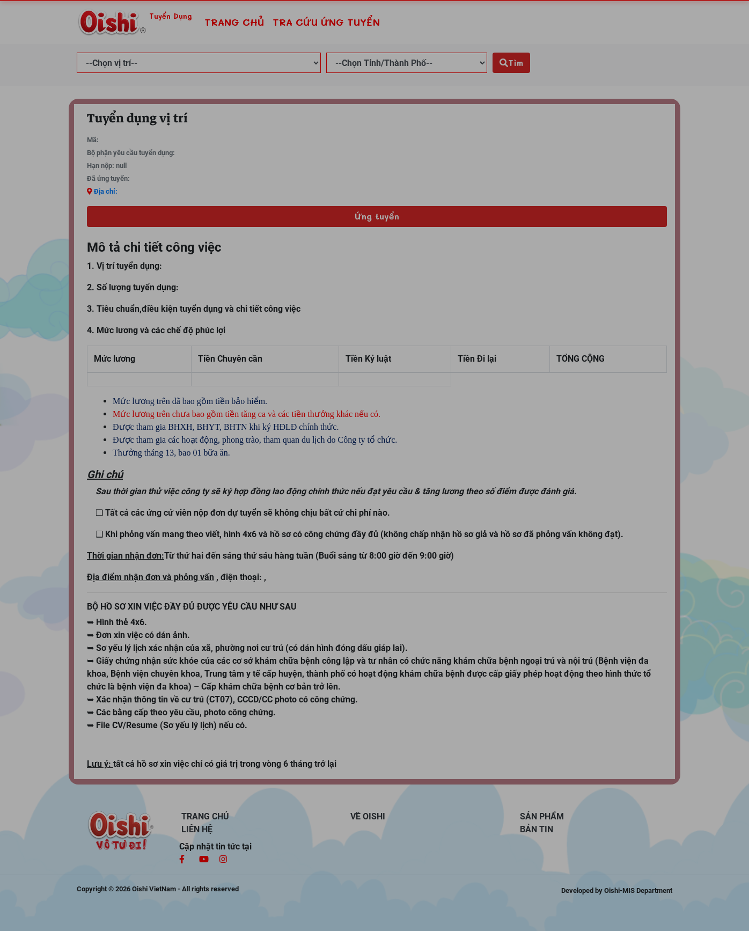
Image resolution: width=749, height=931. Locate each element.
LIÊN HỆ (196, 829)
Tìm (511, 62)
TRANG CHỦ (236, 21)
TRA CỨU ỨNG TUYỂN (326, 22)
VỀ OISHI (367, 816)
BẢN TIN (536, 829)
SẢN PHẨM (542, 816)
